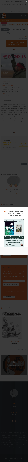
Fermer (14, 251)
